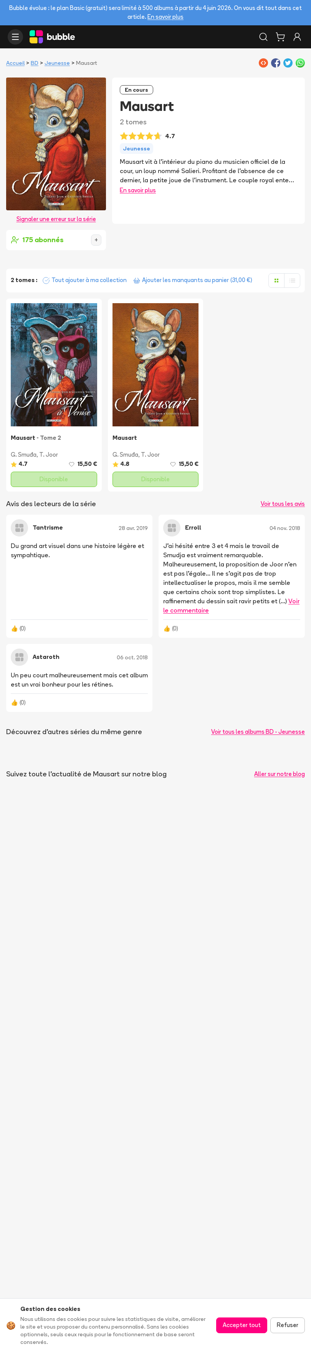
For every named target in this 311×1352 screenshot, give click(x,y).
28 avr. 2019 (133, 528)
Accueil (15, 62)
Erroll (193, 527)
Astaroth (46, 656)
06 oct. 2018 (132, 657)
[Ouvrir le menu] (15, 37)
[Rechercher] (263, 37)
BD (34, 62)
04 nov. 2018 (285, 528)
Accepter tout (242, 1325)
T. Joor (48, 454)
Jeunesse (57, 62)
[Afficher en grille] (276, 280)
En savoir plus (165, 16)
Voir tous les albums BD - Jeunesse (258, 731)
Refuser (287, 1325)
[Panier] (280, 37)
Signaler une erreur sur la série (56, 219)
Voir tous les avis (283, 503)
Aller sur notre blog (279, 774)
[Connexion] (297, 37)
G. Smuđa (23, 454)
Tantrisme (48, 527)
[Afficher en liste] (292, 280)
